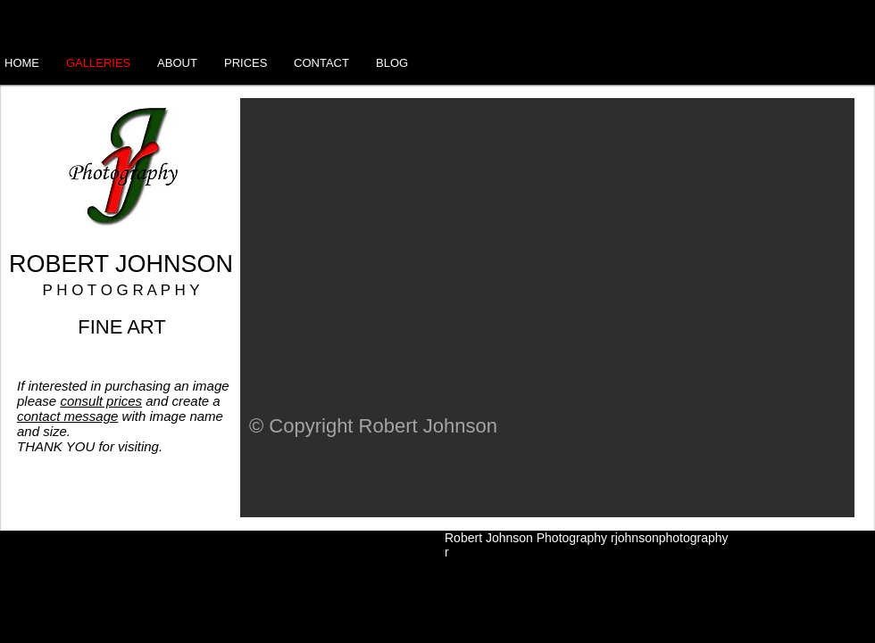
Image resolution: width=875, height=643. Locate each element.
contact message (67, 416)
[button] (547, 307)
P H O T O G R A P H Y (120, 290)
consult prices (101, 400)
